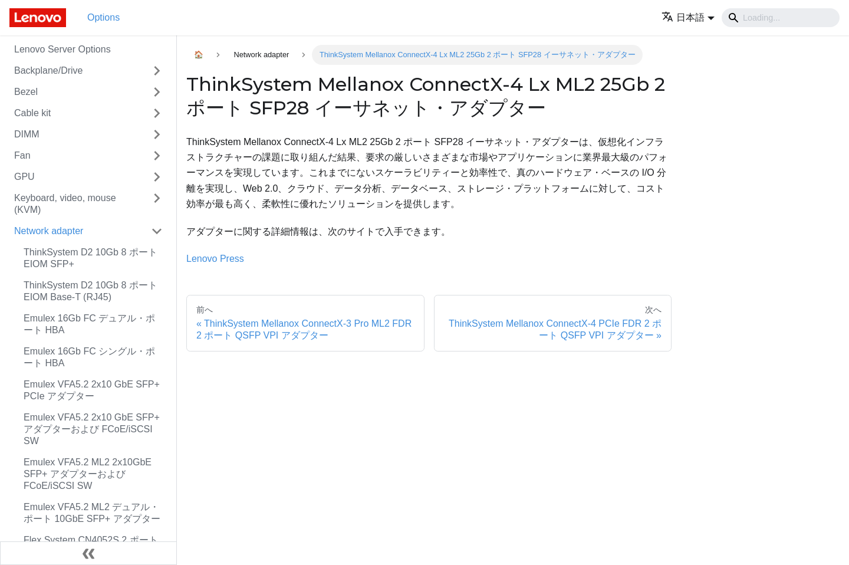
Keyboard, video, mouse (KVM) (65, 204)
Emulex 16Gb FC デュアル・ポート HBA (89, 324)
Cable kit (32, 113)
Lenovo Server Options (62, 49)
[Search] (781, 17)
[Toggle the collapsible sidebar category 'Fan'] (157, 155)
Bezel (26, 92)
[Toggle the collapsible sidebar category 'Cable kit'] (157, 113)
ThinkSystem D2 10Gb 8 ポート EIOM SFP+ (90, 258)
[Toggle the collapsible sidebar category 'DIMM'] (157, 134)
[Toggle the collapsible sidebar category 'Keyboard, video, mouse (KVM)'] (157, 204)
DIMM (27, 134)
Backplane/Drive (48, 70)
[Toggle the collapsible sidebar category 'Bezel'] (157, 92)
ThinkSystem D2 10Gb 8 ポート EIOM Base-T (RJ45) (90, 291)
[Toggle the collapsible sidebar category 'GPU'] (157, 176)
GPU (24, 177)
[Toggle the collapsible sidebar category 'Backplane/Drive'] (157, 70)
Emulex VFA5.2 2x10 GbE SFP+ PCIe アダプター (92, 390)
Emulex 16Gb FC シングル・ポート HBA (89, 357)
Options (103, 17)
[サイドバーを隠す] (88, 553)
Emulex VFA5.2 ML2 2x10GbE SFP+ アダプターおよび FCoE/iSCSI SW (88, 474)
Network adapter (48, 231)
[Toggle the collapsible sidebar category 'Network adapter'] (157, 231)
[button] (688, 17)
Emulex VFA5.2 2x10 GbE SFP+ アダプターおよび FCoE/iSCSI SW (92, 429)
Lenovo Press (215, 259)
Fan (22, 155)
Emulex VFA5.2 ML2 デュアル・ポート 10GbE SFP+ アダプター (92, 513)
